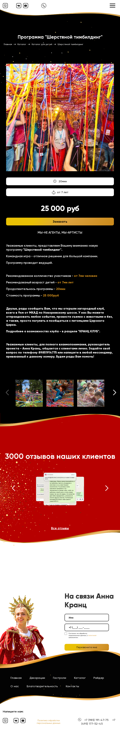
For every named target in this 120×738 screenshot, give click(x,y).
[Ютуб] (25, 5)
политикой (92, 635)
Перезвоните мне (86, 647)
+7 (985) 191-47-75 (96, 719)
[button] (115, 393)
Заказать (60, 221)
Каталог (80, 677)
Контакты (72, 686)
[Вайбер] (5, 5)
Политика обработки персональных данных (48, 721)
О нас (14, 686)
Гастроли (59, 677)
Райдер (98, 677)
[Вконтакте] (18, 5)
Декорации (37, 677)
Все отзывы (60, 528)
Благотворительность (42, 686)
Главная (16, 677)
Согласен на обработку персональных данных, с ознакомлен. (82, 635)
